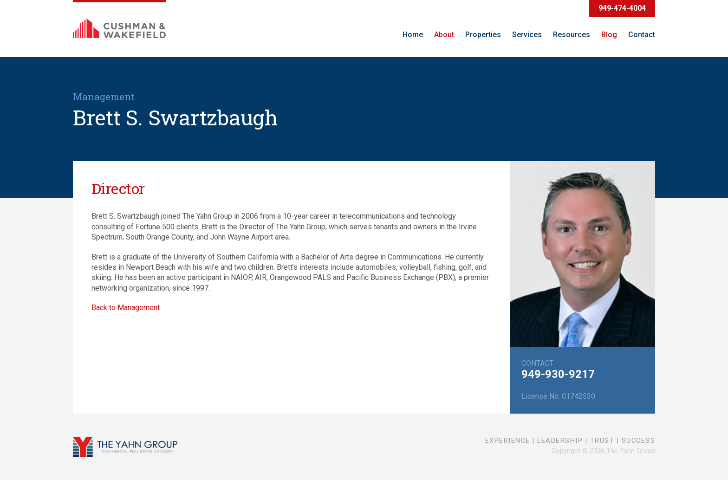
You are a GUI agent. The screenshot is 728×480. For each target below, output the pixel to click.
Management (104, 96)
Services (527, 34)
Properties (483, 34)
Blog (609, 34)
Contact (641, 34)
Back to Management (125, 307)
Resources (571, 34)
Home (413, 34)
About (444, 34)
